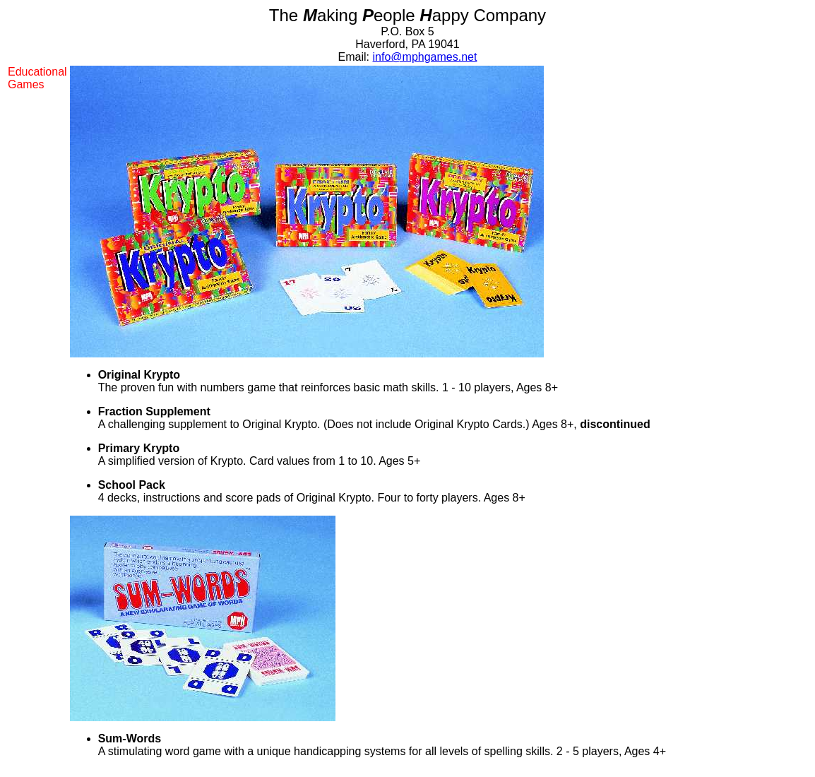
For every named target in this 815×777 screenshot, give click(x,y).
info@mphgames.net (425, 57)
